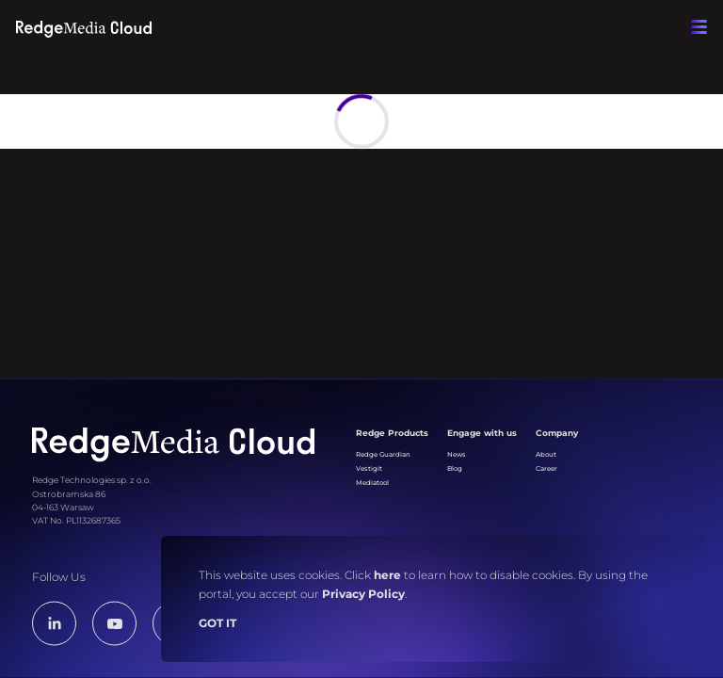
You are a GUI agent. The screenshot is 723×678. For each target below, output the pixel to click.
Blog (454, 468)
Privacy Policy (363, 594)
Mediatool (372, 482)
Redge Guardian (383, 454)
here (387, 575)
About (546, 454)
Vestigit (369, 468)
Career (546, 468)
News (456, 454)
